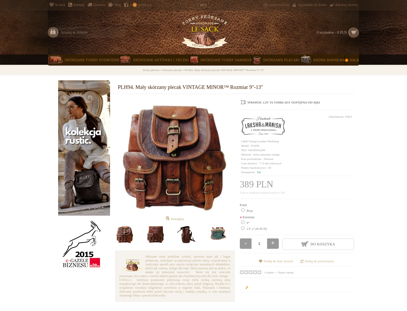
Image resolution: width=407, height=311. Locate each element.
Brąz (250, 211)
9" (248, 223)
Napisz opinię (286, 272)
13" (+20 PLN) (257, 229)
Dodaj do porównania (319, 261)
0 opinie (269, 272)
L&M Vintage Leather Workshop (260, 141)
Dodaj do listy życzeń (278, 261)
